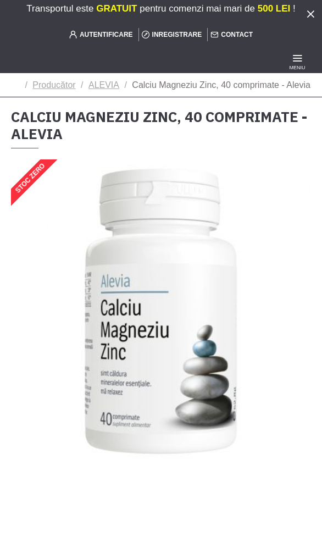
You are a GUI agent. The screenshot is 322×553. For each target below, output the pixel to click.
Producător (53, 85)
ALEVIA (103, 85)
